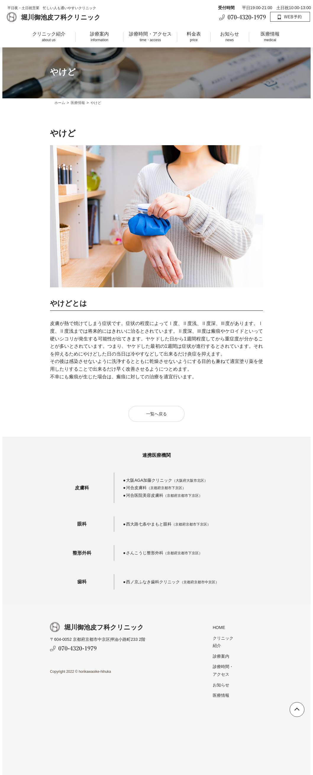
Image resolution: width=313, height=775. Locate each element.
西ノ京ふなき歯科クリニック (154, 583)
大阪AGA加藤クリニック (149, 489)
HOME (191, 629)
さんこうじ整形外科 (146, 555)
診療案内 (99, 37)
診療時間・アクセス (150, 37)
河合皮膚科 (227, 489)
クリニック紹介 (48, 37)
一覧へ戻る (156, 423)
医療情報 (270, 37)
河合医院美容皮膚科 (146, 497)
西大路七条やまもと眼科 (150, 526)
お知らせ (230, 37)
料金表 (193, 37)
